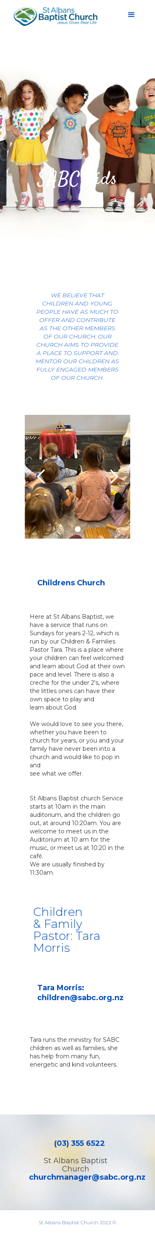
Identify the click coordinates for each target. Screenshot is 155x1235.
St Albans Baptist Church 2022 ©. (77, 1222)
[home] (53, 16)
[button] (131, 15)
